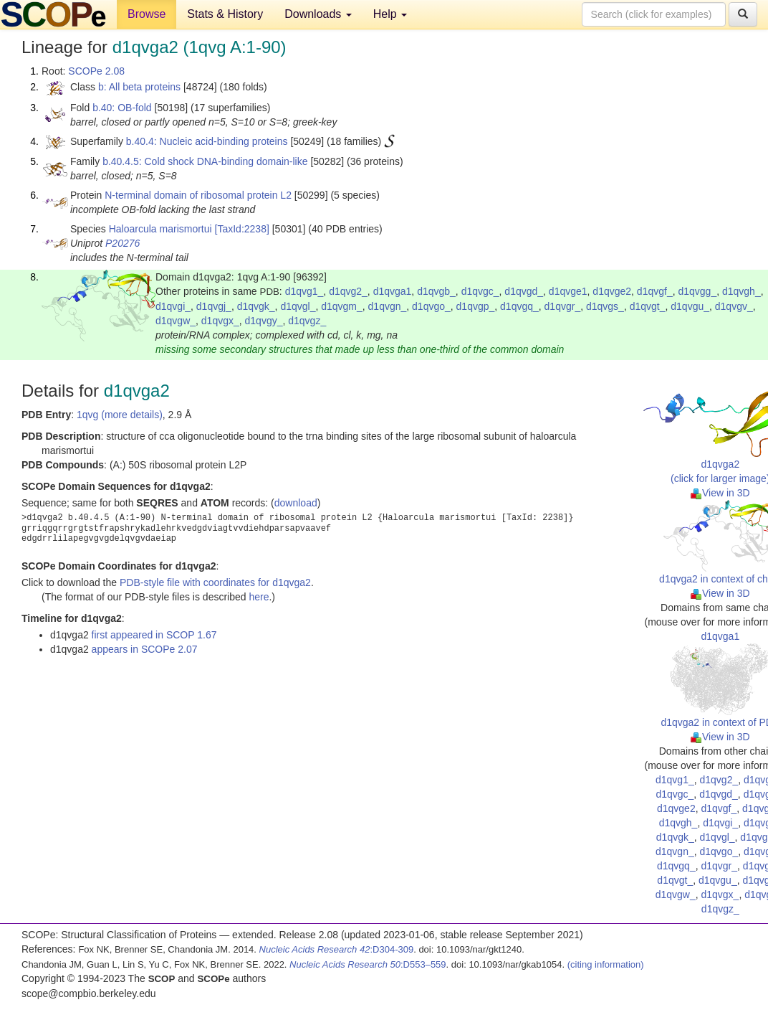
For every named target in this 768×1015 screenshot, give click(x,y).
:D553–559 (367, 964)
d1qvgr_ (562, 306)
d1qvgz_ (307, 320)
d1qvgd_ (523, 291)
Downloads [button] (318, 14)
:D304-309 (336, 949)
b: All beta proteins (139, 87)
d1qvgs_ (605, 306)
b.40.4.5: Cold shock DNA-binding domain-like (204, 161)
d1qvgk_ (256, 306)
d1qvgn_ (387, 306)
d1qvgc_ (480, 291)
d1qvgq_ (519, 306)
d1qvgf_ (655, 291)
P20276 (122, 243)
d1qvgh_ (741, 291)
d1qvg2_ (348, 291)
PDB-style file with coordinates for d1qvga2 (215, 582)
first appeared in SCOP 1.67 (154, 635)
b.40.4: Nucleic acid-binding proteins (207, 141)
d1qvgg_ (697, 291)
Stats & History (225, 14)
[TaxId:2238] (242, 229)
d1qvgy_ (264, 320)
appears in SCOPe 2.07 (145, 649)
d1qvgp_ (475, 306)
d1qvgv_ (734, 306)
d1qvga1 (392, 291)
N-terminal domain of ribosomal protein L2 (198, 195)
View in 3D (720, 493)
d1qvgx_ (220, 320)
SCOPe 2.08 (96, 71)
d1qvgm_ (342, 306)
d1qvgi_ (173, 306)
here (259, 597)
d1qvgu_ (690, 306)
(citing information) (605, 964)
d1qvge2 (611, 291)
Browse (146, 14)
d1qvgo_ (431, 306)
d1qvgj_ (213, 306)
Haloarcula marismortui (160, 229)
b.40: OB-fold (122, 107)
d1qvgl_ (297, 306)
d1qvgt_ (648, 306)
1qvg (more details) (120, 414)
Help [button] (390, 14)
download (295, 503)
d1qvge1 (568, 291)
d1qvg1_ (304, 291)
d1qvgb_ (436, 291)
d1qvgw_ (175, 320)
